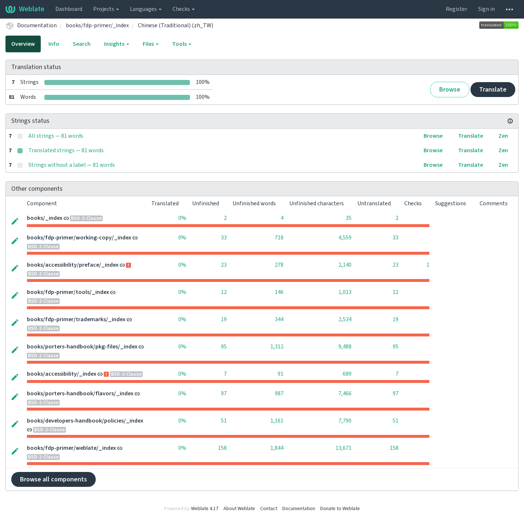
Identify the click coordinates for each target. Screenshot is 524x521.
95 (224, 347)
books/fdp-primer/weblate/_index (71, 448)
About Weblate (239, 508)
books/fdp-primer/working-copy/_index (79, 238)
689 (347, 374)
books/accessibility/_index (61, 374)
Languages (146, 9)
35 (349, 218)
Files (151, 44)
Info (53, 44)
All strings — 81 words (55, 136)
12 (224, 292)
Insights (116, 44)
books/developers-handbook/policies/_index (85, 421)
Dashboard (68, 9)
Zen (503, 136)
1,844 (276, 448)
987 (279, 393)
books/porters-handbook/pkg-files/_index (82, 347)
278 (279, 265)
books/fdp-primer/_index (97, 25)
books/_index (45, 218)
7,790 (345, 421)
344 (279, 319)
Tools (181, 44)
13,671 (344, 448)
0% (182, 218)
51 (224, 421)
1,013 (345, 292)
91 (280, 374)
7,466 (345, 393)
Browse (449, 89)
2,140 (345, 265)
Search (82, 44)
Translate (493, 89)
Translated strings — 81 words (66, 150)
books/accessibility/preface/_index (73, 265)
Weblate (24, 9)
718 (279, 238)
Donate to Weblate (340, 508)
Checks (183, 9)
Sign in (486, 9)
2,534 (345, 319)
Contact (268, 508)
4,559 (345, 238)
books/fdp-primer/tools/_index (68, 292)
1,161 (276, 421)
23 (224, 265)
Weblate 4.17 (204, 508)
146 (279, 292)
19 (224, 319)
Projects (106, 9)
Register (456, 9)
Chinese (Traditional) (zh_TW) (175, 25)
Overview (23, 44)
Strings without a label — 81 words (71, 165)
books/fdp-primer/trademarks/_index (76, 319)
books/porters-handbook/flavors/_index (80, 393)
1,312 (276, 347)
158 (222, 448)
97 (224, 393)
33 (224, 238)
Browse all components (53, 479)
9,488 (345, 347)
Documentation (37, 25)
